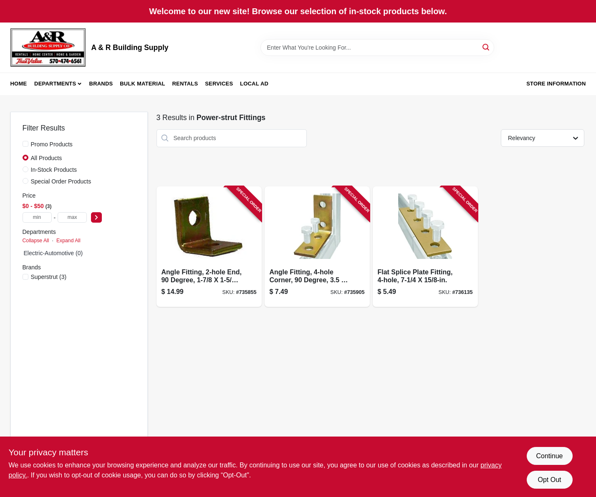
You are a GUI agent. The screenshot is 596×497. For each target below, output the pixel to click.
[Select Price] (96, 217)
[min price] (37, 217)
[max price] (72, 217)
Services (219, 83)
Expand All (68, 240)
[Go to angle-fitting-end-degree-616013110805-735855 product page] (209, 246)
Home (18, 83)
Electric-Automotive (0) (53, 253)
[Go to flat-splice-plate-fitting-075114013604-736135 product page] (425, 246)
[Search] (486, 47)
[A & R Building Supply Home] (48, 47)
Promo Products (52, 144)
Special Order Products (61, 181)
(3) (49, 277)
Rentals (185, 83)
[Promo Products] (25, 144)
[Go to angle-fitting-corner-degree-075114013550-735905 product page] (317, 246)
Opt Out (549, 479)
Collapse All (36, 240)
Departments (55, 83)
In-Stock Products (54, 170)
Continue (549, 455)
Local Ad (254, 83)
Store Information (556, 83)
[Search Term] (377, 47)
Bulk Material (142, 83)
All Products (46, 158)
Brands (101, 83)
